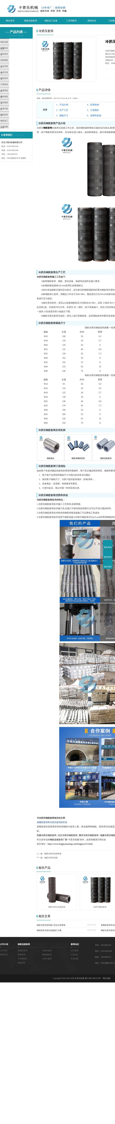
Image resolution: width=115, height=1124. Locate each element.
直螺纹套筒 (10, 50)
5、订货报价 (93, 110)
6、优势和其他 (94, 115)
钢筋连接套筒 (30, 20)
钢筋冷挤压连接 (51, 858)
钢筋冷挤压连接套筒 (53, 854)
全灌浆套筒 (10, 105)
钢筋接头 (50, 458)
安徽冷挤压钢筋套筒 (46, 835)
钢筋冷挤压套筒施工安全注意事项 (51, 925)
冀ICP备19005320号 (93, 978)
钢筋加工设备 (51, 20)
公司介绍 (4, 944)
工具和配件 (71, 20)
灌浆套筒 (9, 89)
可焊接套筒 (10, 121)
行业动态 (74, 955)
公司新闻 (74, 951)
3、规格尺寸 (62, 115)
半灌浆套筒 (10, 97)
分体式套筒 (10, 129)
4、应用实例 (93, 105)
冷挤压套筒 (10, 81)
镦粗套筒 (9, 137)
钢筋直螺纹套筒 (78, 458)
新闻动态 (92, 20)
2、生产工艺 (62, 110)
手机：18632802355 (103, 945)
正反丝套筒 (10, 74)
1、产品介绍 (62, 105)
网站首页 (10, 20)
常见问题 (74, 959)
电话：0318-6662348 (103, 951)
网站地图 (106, 978)
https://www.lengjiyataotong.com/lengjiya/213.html (70, 844)
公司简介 (4, 951)
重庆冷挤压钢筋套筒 (89, 835)
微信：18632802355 (103, 957)
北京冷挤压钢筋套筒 (67, 835)
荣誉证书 (4, 955)
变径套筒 (9, 58)
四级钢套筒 (10, 66)
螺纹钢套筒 (10, 113)
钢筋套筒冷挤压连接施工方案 (49, 930)
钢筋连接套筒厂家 (58, 839)
